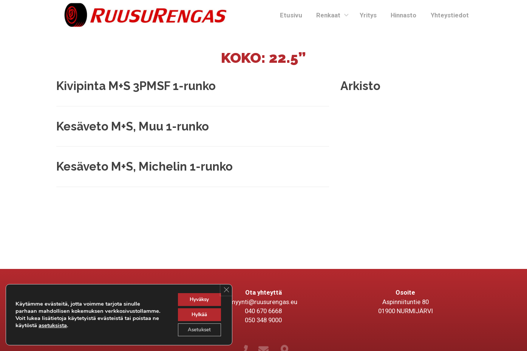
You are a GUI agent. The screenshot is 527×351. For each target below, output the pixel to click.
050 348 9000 (263, 320)
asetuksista (116, 324)
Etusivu (291, 15)
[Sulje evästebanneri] (225, 288)
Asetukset (197, 329)
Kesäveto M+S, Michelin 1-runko (144, 166)
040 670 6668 (263, 311)
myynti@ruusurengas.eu (263, 302)
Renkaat (328, 15)
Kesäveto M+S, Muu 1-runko (132, 126)
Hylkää (197, 313)
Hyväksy (197, 297)
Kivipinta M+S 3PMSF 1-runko (136, 86)
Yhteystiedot (450, 15)
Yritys (368, 15)
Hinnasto (403, 15)
